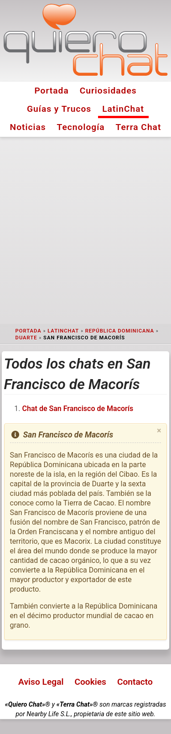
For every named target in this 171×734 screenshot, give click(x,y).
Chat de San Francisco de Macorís (78, 408)
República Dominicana (119, 331)
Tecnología (81, 127)
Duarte (26, 338)
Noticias (28, 127)
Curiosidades (108, 90)
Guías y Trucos (59, 109)
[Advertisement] (85, 230)
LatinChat (123, 109)
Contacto (135, 682)
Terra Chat (138, 127)
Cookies (90, 682)
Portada (51, 90)
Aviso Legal (40, 682)
